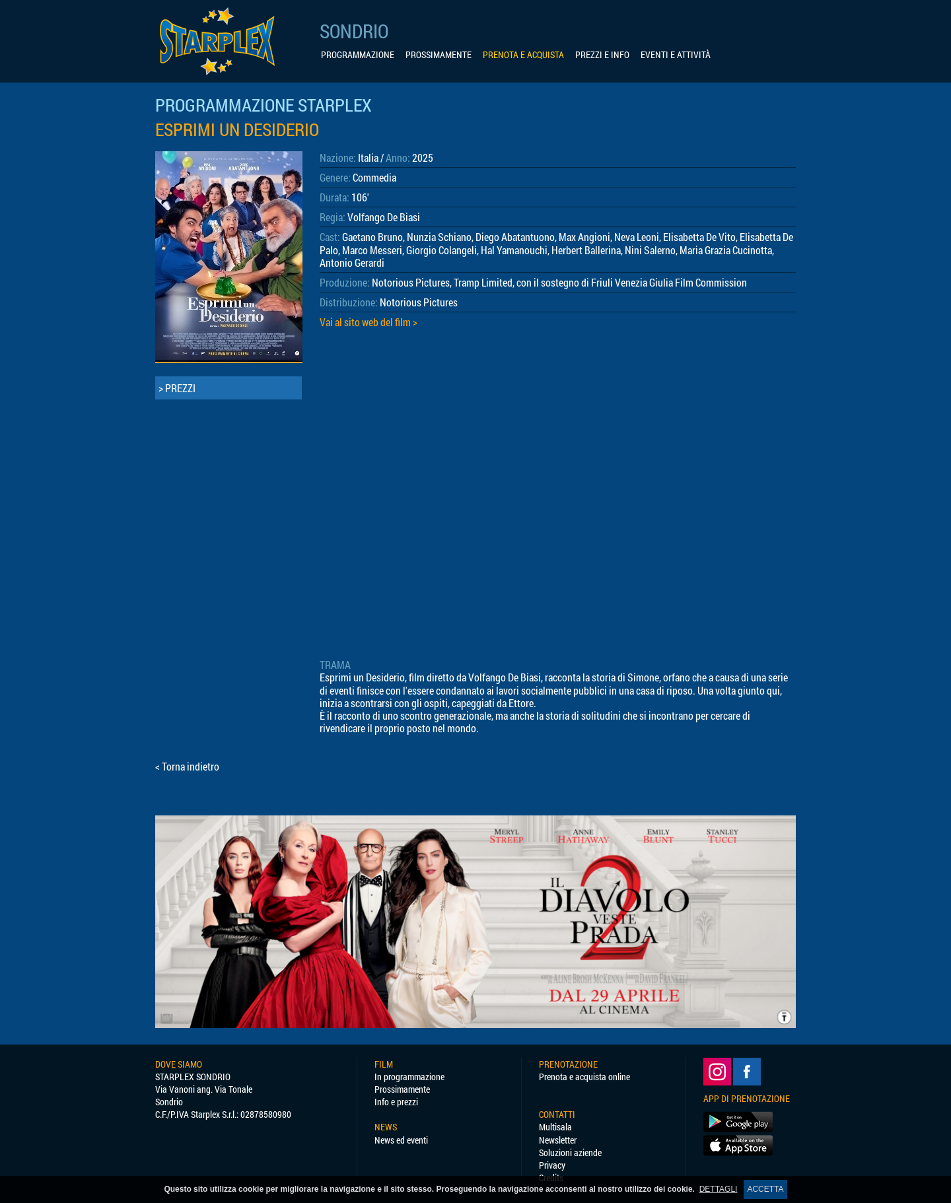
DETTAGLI (718, 1189)
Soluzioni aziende (570, 1152)
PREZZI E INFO (602, 55)
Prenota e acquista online (584, 1076)
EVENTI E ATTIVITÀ (676, 55)
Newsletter (558, 1140)
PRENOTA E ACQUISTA (523, 55)
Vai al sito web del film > (368, 322)
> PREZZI (176, 388)
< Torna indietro (187, 766)
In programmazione (409, 1076)
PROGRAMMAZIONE (357, 55)
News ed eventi (401, 1140)
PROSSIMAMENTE (438, 55)
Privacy (552, 1165)
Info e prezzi (396, 1101)
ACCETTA (765, 1189)
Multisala (555, 1126)
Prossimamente (402, 1089)
